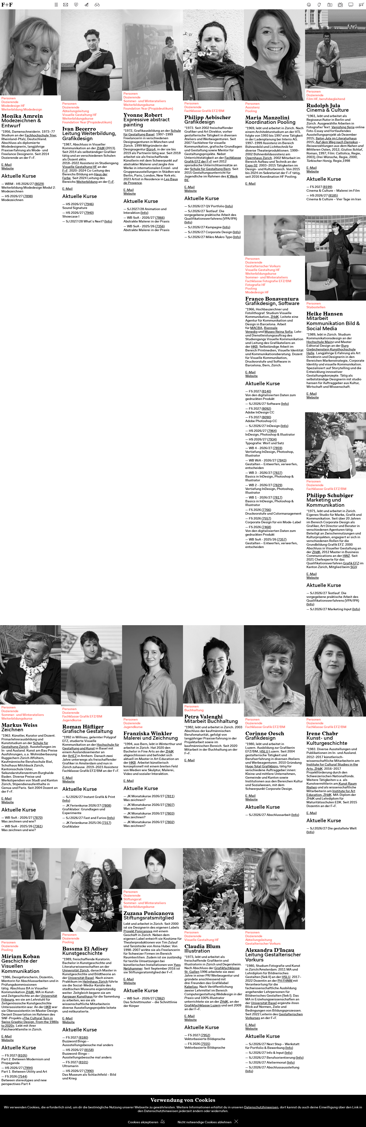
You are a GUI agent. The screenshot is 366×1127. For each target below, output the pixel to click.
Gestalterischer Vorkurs (263, 266)
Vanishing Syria (343, 127)
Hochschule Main (319, 342)
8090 (266, 417)
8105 (22, 1056)
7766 (266, 510)
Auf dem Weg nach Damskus (337, 142)
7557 (266, 518)
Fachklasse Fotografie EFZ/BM (268, 281)
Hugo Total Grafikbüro (261, 766)
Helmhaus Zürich (95, 982)
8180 (83, 1038)
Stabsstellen (315, 307)
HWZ (346, 556)
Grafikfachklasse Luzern (202, 1005)
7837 (277, 473)
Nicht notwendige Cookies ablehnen (205, 1122)
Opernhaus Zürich (258, 158)
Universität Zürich (75, 970)
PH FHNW (285, 981)
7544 (22, 1076)
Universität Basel (81, 978)
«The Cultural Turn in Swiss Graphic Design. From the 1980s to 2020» (30, 1022)
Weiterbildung (87, 182)
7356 (160, 226)
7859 (277, 448)
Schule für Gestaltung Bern (210, 169)
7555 (205, 1044)
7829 (277, 485)
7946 (89, 204)
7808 (106, 806)
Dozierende (9, 102)
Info (108, 221)
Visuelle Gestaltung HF (79, 115)
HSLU (264, 751)
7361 (38, 826)
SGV (353, 567)
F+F (7, 4)
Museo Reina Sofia (278, 332)
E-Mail (6, 165)
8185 (333, 196)
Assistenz (252, 107)
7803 (169, 813)
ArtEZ (72, 756)
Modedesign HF (13, 106)
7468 (266, 527)
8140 (266, 391)
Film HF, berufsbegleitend (325, 99)
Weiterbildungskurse (77, 119)
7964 (272, 431)
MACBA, (256, 328)
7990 (89, 1071)
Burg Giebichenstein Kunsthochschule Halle (331, 349)
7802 (169, 822)
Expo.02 (251, 165)
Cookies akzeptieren (143, 1122)
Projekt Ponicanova (137, 931)
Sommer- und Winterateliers (144, 101)
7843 (281, 460)
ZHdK (101, 148)
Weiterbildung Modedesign (21, 109)
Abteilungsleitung (75, 111)
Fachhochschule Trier (40, 135)
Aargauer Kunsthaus (77, 997)
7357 (281, 539)
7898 (28, 196)
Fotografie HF (255, 285)
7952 (205, 1035)
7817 (277, 497)
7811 (169, 796)
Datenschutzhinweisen (261, 1107)
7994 (28, 1068)
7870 (38, 818)
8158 (89, 1050)
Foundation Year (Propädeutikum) (87, 122)
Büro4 (150, 149)
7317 (106, 823)
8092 (266, 409)
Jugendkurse (71, 720)
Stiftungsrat (132, 899)
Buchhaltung (194, 710)
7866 (160, 218)
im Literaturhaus (336, 138)
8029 (39, 184)
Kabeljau (191, 987)
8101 (83, 1062)
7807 (169, 805)
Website (7, 168)
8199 (327, 187)
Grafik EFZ (351, 563)
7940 (89, 213)
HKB (254, 347)
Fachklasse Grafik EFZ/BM (204, 111)
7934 (272, 439)
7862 (160, 998)
